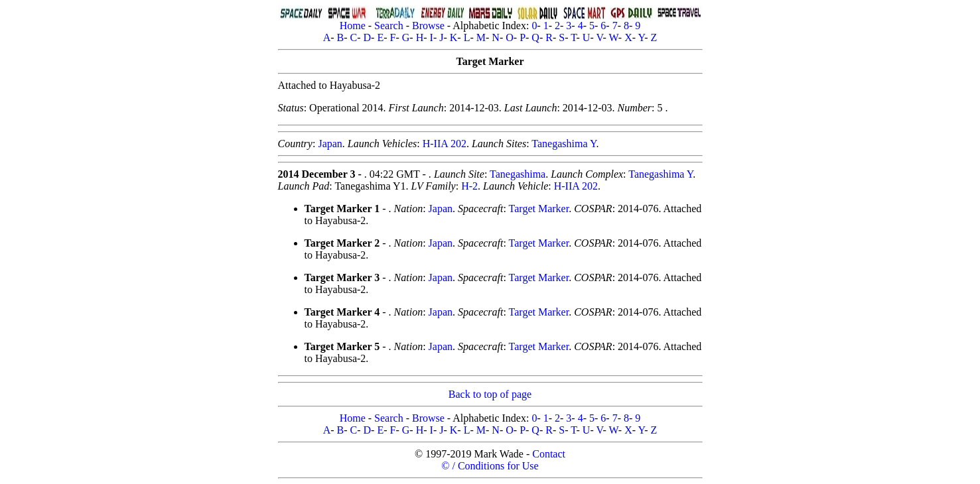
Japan (330, 143)
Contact (548, 453)
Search (388, 25)
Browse (428, 25)
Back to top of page (490, 394)
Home (353, 25)
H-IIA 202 (444, 143)
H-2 (469, 186)
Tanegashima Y (563, 143)
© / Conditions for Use (489, 465)
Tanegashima (517, 174)
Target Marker (539, 208)
